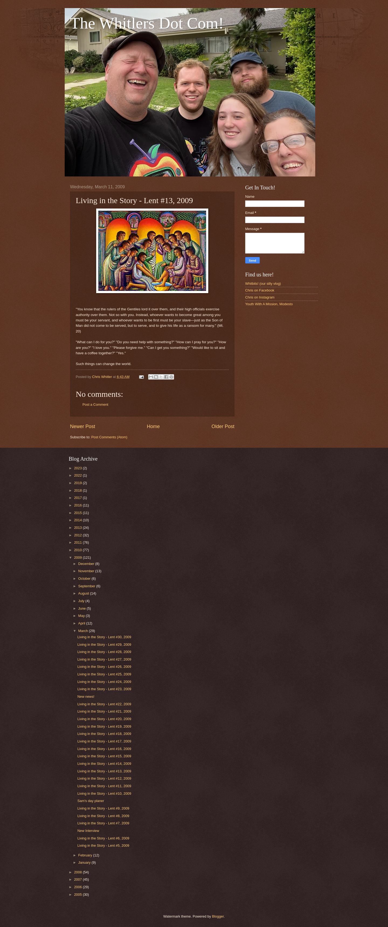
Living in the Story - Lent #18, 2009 (104, 734)
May (82, 616)
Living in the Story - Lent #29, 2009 (104, 645)
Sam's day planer (90, 801)
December (86, 564)
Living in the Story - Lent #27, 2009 (104, 659)
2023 (78, 468)
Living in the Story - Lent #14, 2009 (104, 764)
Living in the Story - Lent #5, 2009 (103, 845)
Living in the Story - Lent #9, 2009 (103, 808)
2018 (78, 490)
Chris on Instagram (260, 297)
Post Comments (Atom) (109, 437)
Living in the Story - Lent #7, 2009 (103, 823)
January (84, 862)
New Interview (88, 831)
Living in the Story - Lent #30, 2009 (104, 637)
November (86, 571)
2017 (78, 498)
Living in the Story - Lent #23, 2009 (104, 689)
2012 (78, 535)
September (87, 586)
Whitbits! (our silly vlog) (263, 284)
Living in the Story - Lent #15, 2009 (104, 756)
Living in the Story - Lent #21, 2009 (104, 711)
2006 (78, 887)
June (82, 608)
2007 (78, 879)
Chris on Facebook (259, 290)
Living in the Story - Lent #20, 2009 (104, 719)
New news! (85, 697)
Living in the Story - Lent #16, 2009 (104, 749)
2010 (78, 550)
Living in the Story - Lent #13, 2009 (104, 771)
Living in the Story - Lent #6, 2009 (103, 838)
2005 (78, 895)
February (85, 855)
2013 (78, 528)
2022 (78, 475)
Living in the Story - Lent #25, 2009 (104, 674)
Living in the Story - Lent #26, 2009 (104, 667)
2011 (78, 542)
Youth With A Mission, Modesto (269, 304)
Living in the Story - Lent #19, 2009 (104, 726)
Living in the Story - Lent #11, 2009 (104, 786)
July (81, 601)
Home (153, 426)
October (84, 579)
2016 (78, 505)
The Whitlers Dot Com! (147, 23)
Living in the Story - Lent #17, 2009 (104, 741)
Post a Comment (95, 404)
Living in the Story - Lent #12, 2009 (104, 778)
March (83, 631)
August (84, 593)
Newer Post (82, 426)
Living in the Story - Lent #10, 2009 (104, 793)
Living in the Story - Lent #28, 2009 (104, 652)
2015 (78, 513)
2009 (78, 557)
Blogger (218, 916)
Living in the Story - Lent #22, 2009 (104, 704)
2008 (78, 872)
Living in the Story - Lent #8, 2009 (103, 816)
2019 (78, 483)
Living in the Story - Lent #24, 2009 (104, 682)
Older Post (223, 426)
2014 (78, 520)
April (82, 623)
